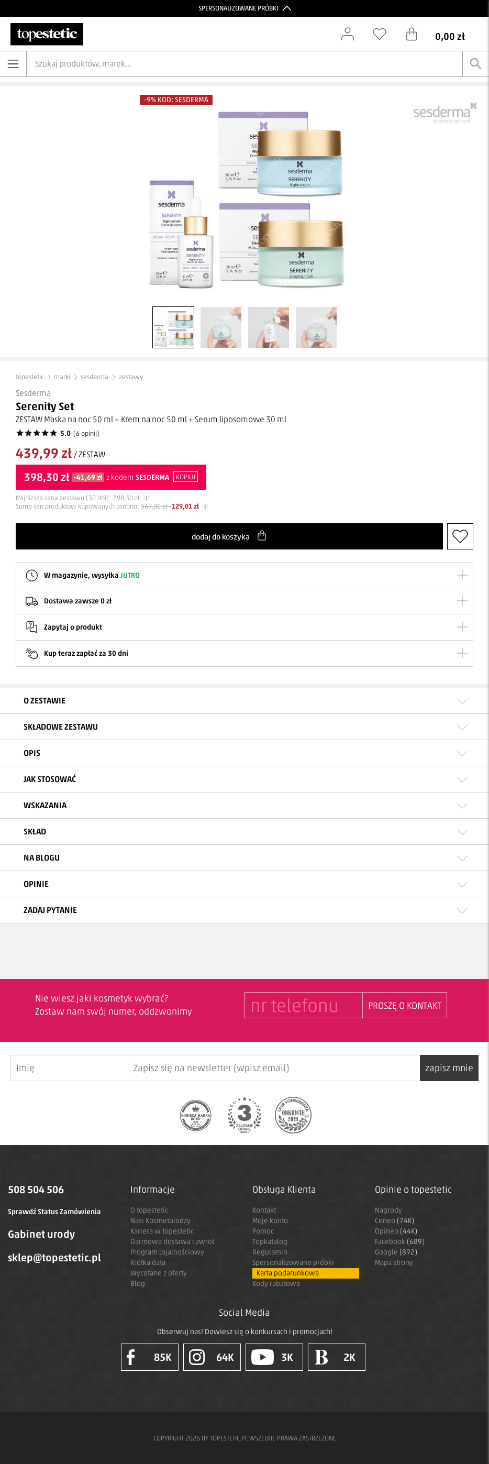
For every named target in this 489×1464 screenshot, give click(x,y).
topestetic (29, 377)
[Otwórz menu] (13, 64)
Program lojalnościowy (167, 1252)
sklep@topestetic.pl (54, 1257)
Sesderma (33, 393)
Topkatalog (269, 1241)
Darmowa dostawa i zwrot (172, 1241)
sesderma (94, 377)
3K (272, 1357)
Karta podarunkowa (288, 1273)
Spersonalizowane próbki (293, 1262)
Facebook (400, 1241)
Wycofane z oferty (158, 1273)
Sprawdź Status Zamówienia (54, 1211)
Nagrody (388, 1210)
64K (211, 1357)
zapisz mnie (449, 1068)
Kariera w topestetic (162, 1231)
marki (62, 377)
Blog (137, 1283)
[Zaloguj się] (353, 34)
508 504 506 (36, 1189)
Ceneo (394, 1220)
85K (149, 1357)
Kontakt (264, 1210)
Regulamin (269, 1252)
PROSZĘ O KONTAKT (404, 1005)
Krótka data (147, 1262)
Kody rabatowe (276, 1283)
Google (396, 1252)
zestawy (131, 377)
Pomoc (263, 1231)
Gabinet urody (41, 1234)
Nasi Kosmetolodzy (160, 1220)
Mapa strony (394, 1262)
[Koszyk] (443, 34)
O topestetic (149, 1210)
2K (335, 1357)
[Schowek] (385, 34)
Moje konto (270, 1220)
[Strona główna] (46, 34)
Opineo (396, 1231)
